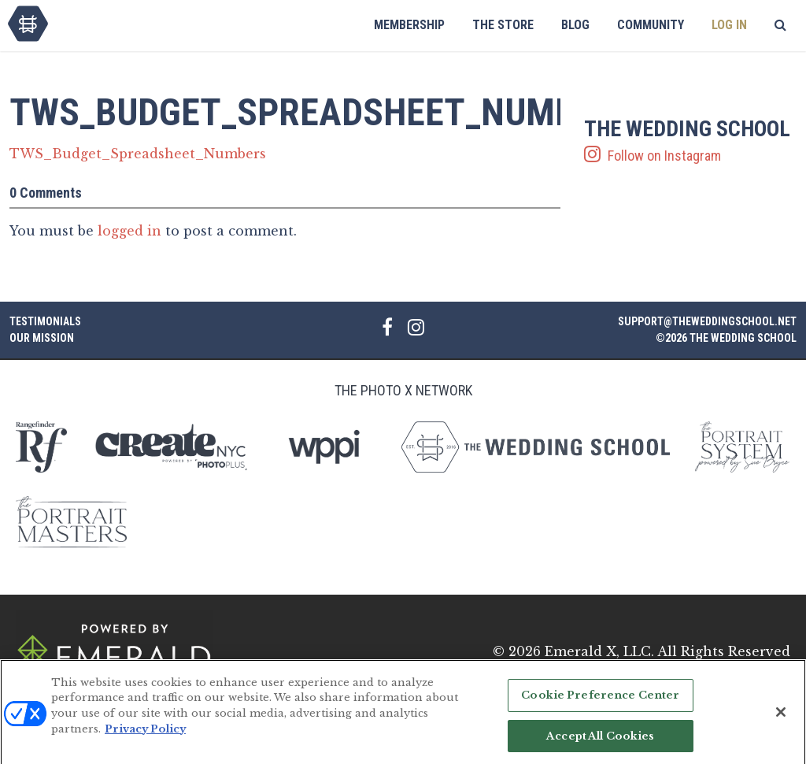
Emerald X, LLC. (599, 651)
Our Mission (41, 338)
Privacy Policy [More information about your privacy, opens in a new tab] (145, 734)
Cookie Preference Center (600, 701)
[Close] (780, 718)
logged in (129, 231)
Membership (409, 24)
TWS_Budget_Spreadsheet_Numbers (137, 153)
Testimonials (45, 321)
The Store (503, 24)
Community (650, 24)
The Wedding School (28, 24)
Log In (729, 24)
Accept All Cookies (600, 741)
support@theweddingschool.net (707, 321)
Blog (575, 24)
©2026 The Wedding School (726, 338)
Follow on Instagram (690, 141)
